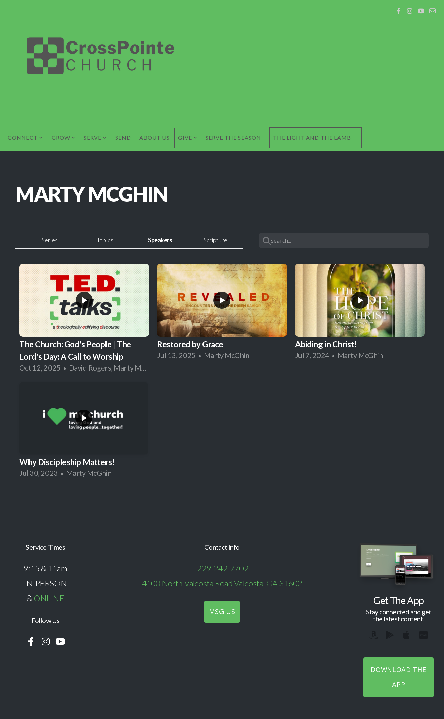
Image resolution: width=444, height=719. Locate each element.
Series (49, 240)
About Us (154, 137)
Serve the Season (233, 137)
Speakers (160, 240)
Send (123, 137)
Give (187, 137)
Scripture (215, 240)
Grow (64, 137)
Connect (25, 137)
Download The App (398, 677)
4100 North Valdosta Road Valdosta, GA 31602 (222, 583)
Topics (105, 240)
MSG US (222, 611)
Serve (95, 137)
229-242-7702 (222, 568)
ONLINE (49, 598)
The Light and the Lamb (312, 137)
